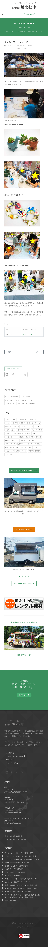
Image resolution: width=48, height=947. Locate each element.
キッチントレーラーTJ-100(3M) (24, 569)
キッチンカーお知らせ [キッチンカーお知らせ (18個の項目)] (12, 400)
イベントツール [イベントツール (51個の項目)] (25, 396)
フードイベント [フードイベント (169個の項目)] (10, 419)
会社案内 (10, 753)
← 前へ (9, 352)
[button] (19, 576)
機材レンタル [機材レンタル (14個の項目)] (24, 437)
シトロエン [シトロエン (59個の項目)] (15, 423)
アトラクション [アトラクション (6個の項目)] (10, 403)
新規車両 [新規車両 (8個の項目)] (20, 444)
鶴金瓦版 (10, 759)
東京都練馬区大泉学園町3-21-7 (16, 792)
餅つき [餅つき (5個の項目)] (12, 447)
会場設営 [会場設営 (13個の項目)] (38, 437)
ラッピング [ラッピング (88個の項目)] (33, 419)
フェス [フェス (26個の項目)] (37, 426)
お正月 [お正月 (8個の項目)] (23, 440)
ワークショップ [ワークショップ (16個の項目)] (18, 433)
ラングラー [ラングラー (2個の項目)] (8, 454)
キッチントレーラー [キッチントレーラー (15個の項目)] (11, 437)
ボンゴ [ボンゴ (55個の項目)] (23, 423)
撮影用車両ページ (24, 655)
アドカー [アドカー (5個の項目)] (23, 447)
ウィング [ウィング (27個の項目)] (23, 426)
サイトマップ (12, 763)
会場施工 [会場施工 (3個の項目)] (32, 403)
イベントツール (20, 32)
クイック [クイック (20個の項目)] (34, 430)
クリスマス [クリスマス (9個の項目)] (15, 440)
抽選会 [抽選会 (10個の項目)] (7, 440)
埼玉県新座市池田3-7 (12, 813)
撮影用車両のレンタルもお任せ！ (24, 622)
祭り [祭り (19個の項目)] (40, 430)
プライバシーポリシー (23, 927)
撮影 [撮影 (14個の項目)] (32, 437)
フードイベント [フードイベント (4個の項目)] (22, 403)
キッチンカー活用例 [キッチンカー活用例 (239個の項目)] (11, 396)
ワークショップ (24, 48)
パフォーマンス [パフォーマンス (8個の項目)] (10, 444)
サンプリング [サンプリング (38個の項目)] (36, 423)
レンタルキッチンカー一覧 (24, 583)
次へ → (39, 352)
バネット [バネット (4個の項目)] (23, 451)
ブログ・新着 (10, 32)
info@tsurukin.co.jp (16, 823)
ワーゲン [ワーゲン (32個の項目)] (16, 426)
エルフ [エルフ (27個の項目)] (30, 426)
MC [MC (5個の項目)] (17, 447)
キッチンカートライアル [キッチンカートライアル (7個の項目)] (33, 444)
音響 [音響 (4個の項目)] (17, 451)
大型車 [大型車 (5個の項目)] (35, 447)
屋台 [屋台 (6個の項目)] (6, 447)
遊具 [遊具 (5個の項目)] (29, 447)
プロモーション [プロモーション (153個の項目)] (22, 419)
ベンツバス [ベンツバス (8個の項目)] (30, 440)
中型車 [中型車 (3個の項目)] (30, 451)
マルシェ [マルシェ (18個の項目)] (8, 433)
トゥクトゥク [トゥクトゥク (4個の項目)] (9, 451)
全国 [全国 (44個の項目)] (28, 423)
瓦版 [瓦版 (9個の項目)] (30, 400)
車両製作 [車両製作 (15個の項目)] (24, 400)
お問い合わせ (30, 14)
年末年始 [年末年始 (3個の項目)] (38, 451)
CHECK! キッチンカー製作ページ (24, 470)
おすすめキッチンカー (24, 529)
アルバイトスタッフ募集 (15, 756)
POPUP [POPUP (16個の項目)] (35, 433)
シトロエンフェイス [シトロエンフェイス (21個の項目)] (22, 430)
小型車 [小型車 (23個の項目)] (7, 430)
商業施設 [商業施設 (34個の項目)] (8, 426)
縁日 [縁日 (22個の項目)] (13, 430)
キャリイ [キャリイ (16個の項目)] (28, 433)
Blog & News (24, 23)
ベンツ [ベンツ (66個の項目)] (7, 423)
